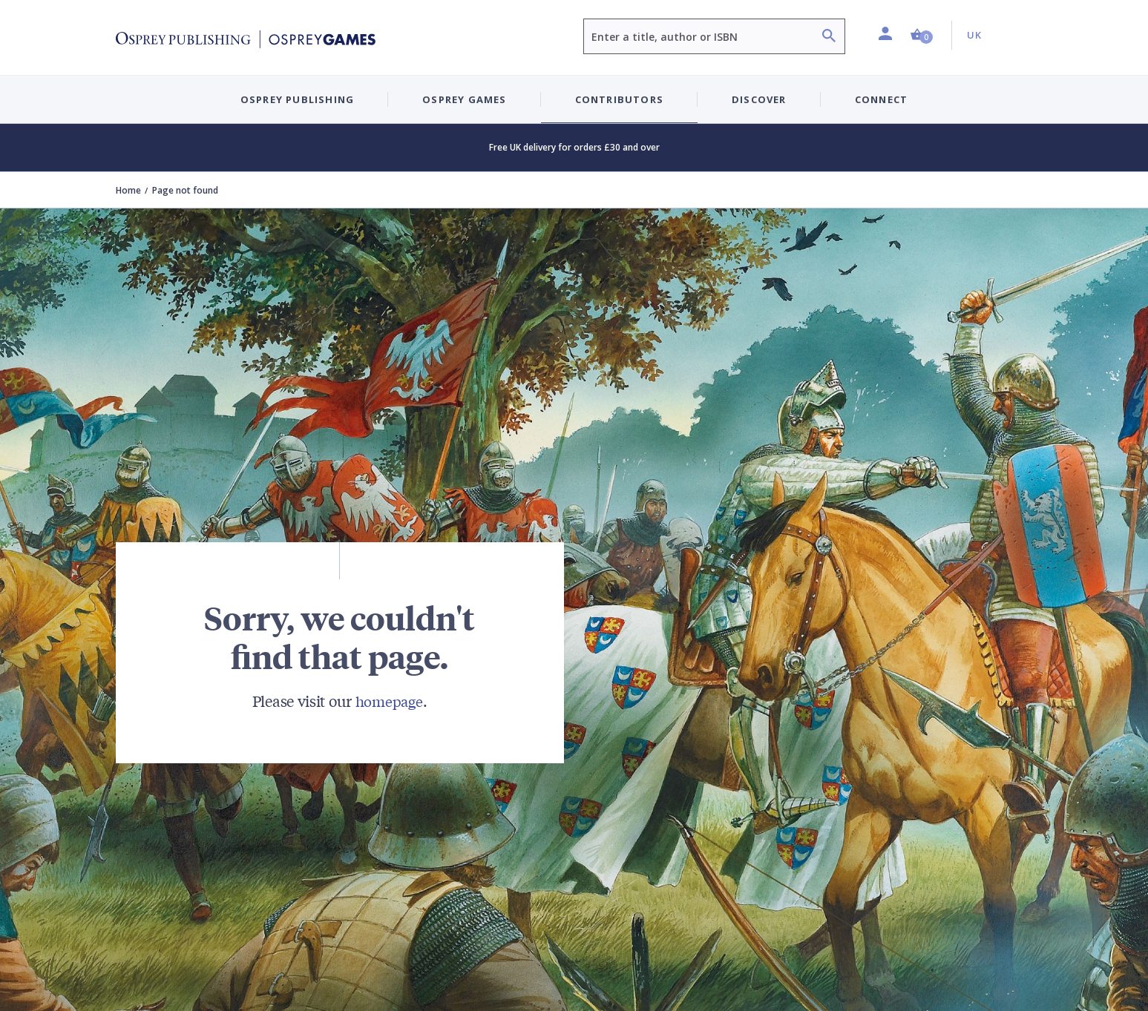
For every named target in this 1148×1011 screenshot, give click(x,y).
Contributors (619, 99)
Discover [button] (759, 99)
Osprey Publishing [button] (297, 99)
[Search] (829, 37)
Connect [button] (881, 99)
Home (128, 190)
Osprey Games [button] (464, 99)
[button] (921, 35)
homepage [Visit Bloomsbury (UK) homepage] (389, 701)
